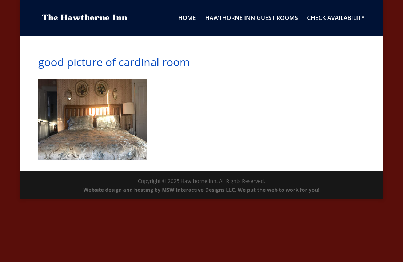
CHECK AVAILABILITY (335, 18)
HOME (187, 18)
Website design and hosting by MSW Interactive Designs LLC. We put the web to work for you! (202, 189)
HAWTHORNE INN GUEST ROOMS (251, 18)
